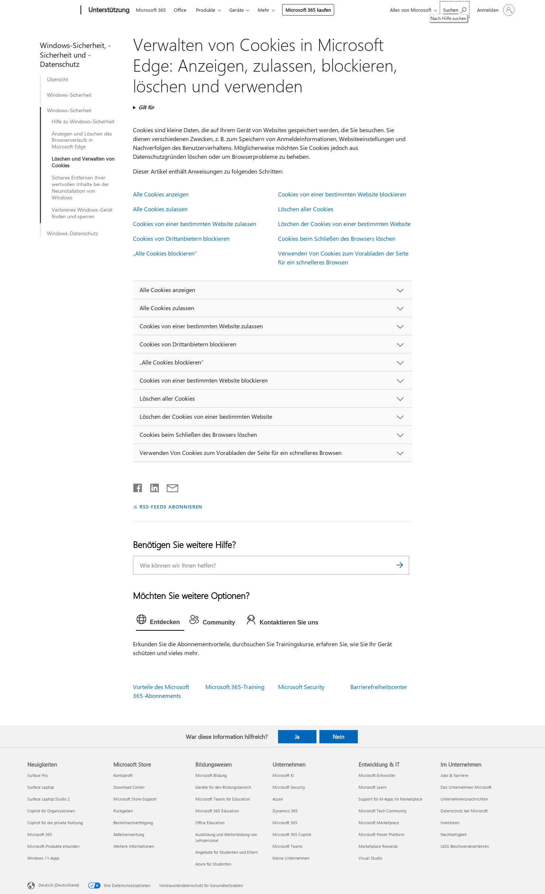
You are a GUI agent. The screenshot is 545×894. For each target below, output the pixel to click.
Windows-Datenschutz (72, 233)
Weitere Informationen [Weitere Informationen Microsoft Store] (133, 846)
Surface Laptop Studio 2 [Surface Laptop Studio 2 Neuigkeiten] (48, 799)
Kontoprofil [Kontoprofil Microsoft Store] (123, 775)
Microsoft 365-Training (234, 687)
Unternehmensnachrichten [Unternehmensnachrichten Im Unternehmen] (464, 799)
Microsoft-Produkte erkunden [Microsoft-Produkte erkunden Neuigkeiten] (53, 846)
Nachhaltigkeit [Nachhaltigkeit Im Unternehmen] (454, 834)
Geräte (236, 10)
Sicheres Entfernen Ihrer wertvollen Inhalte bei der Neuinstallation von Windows (80, 187)
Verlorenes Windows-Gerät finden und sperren (82, 213)
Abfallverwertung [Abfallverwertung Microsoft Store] (128, 834)
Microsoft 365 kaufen (308, 10)
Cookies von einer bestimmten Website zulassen (194, 223)
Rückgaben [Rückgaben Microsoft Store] (123, 810)
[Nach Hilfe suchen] (455, 9)
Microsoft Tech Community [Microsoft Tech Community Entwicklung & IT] (383, 810)
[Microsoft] (52, 10)
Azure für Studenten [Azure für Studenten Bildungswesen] (213, 864)
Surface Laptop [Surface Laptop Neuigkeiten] (40, 787)
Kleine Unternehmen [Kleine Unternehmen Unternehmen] (290, 858)
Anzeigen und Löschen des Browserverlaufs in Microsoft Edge (82, 140)
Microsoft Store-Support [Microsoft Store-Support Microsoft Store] (135, 799)
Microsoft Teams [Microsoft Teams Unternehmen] (287, 846)
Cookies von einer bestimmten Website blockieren (342, 194)
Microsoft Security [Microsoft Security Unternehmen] (288, 787)
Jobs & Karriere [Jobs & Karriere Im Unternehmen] (454, 775)
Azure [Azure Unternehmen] (277, 799)
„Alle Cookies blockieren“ (165, 253)
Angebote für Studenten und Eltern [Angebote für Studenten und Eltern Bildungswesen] (226, 852)
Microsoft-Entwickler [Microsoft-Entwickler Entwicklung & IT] (377, 775)
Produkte (205, 10)
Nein (338, 736)
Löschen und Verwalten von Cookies (83, 162)
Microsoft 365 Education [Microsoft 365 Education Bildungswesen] (217, 810)
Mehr (263, 10)
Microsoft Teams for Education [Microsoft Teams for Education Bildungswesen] (222, 799)
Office (180, 10)
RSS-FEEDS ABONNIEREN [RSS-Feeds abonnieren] (171, 506)
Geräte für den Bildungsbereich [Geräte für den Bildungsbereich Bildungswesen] (223, 787)
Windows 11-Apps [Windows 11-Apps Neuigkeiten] (43, 858)
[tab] (160, 621)
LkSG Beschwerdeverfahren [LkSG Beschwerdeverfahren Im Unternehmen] (465, 846)
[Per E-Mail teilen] (169, 486)
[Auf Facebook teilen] (138, 486)
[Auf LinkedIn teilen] (151, 486)
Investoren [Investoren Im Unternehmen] (450, 822)
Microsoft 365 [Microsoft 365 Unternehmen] (284, 822)
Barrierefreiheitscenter (378, 687)
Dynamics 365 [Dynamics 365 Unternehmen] (285, 810)
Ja (297, 736)
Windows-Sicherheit (69, 95)
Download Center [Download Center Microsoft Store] (129, 787)
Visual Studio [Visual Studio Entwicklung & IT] (370, 858)
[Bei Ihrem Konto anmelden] (495, 10)
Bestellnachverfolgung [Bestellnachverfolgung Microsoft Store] (133, 822)
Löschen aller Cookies (305, 209)
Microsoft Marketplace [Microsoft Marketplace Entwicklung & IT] (379, 822)
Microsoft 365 (151, 10)
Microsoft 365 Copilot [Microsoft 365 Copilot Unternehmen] (291, 834)
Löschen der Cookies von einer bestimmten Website (344, 223)
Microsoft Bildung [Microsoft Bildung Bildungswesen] (211, 775)
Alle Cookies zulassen (160, 209)
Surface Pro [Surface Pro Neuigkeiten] (37, 775)
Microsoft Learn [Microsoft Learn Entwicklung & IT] (373, 787)
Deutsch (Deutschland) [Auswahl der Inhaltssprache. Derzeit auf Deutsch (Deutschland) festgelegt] (58, 885)
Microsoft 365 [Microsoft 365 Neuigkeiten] (39, 834)
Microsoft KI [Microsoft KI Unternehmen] (283, 775)
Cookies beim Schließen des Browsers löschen (336, 238)
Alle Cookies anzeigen (161, 194)
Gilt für (146, 107)
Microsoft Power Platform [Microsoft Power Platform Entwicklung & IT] (381, 834)
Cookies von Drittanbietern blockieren (181, 238)
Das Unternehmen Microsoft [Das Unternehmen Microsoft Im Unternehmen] (466, 787)
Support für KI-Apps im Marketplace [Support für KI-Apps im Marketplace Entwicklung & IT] (390, 799)
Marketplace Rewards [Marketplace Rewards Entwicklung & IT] (378, 846)
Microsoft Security (301, 687)
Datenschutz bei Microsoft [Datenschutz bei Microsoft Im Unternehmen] (464, 810)
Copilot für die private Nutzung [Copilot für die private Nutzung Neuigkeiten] (55, 822)
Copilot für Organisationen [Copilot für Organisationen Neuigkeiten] (51, 810)
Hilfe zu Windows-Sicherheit (83, 121)
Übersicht (57, 79)
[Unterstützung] (108, 10)
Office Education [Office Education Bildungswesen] (209, 822)
